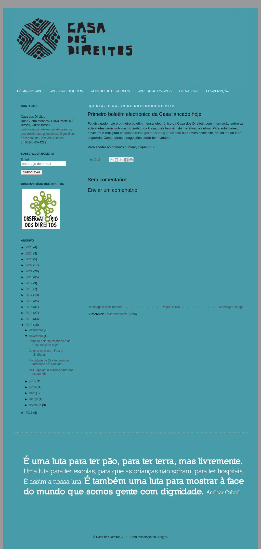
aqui (151, 147)
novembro (36, 336)
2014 (29, 313)
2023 (29, 259)
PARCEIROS (189, 91)
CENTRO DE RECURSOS (110, 91)
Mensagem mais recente (105, 307)
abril (32, 393)
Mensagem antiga (231, 307)
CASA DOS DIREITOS (66, 91)
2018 (29, 289)
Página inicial (171, 307)
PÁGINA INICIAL (29, 91)
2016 (29, 301)
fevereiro (35, 405)
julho (33, 381)
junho (33, 387)
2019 (29, 283)
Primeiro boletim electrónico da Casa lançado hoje (50, 342)
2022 (29, 265)
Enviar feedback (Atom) (121, 314)
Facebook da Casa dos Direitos (42, 138)
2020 (29, 277)
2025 (29, 247)
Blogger (162, 537)
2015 (29, 307)
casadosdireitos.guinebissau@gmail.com (150, 133)
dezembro (36, 330)
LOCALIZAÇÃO (217, 91)
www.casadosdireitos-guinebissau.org (46, 129)
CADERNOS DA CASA (155, 91)
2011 (29, 412)
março (34, 399)
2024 (29, 253)
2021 (29, 271)
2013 (29, 319)
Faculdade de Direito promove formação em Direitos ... (49, 362)
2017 (29, 295)
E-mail (25, 159)
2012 (29, 325)
